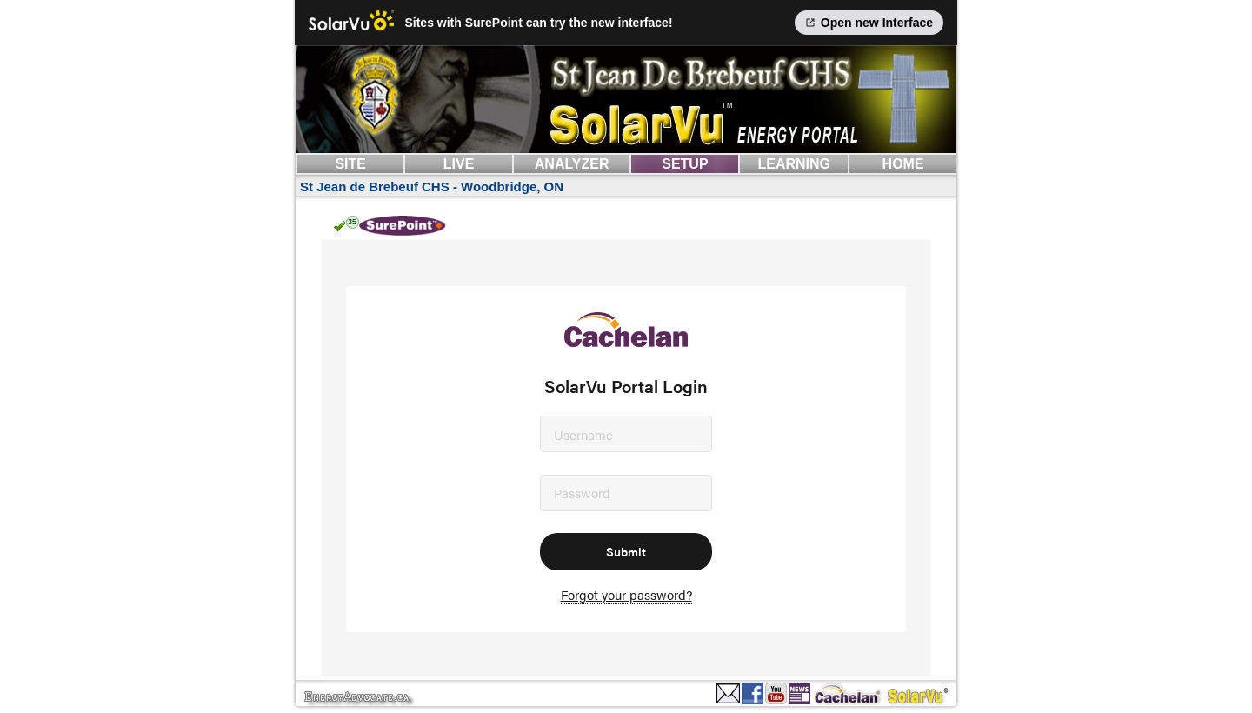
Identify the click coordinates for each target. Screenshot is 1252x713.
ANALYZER (572, 164)
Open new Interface (869, 23)
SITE (350, 164)
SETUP (685, 164)
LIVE (459, 164)
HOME (903, 164)
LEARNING (793, 164)
